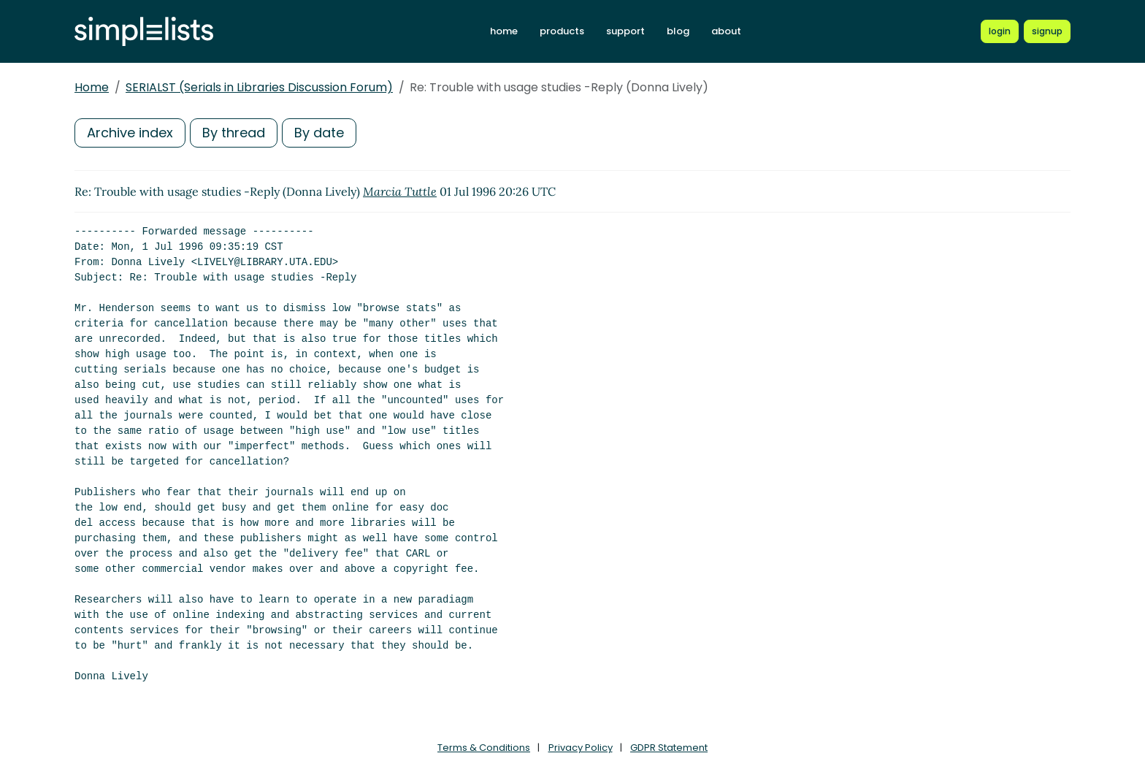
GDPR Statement (669, 748)
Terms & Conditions (483, 748)
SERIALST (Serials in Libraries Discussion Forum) (259, 87)
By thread (233, 132)
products (562, 31)
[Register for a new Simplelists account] (1047, 31)
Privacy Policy (580, 748)
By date (319, 132)
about (726, 31)
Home (91, 87)
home (504, 31)
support (625, 31)
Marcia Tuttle (400, 191)
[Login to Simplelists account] (1000, 31)
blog (678, 31)
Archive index (130, 132)
